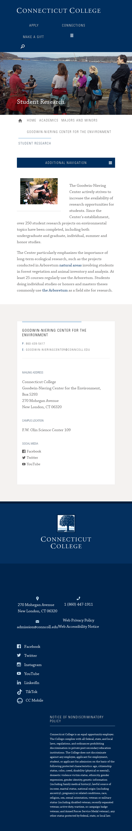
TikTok (31, 691)
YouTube (33, 464)
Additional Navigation (66, 163)
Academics (48, 120)
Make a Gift (33, 37)
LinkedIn (31, 682)
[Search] (36, 45)
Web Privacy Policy (78, 620)
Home (21, 121)
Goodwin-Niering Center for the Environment (69, 132)
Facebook (34, 451)
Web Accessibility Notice (78, 626)
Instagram (33, 664)
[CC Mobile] (30, 701)
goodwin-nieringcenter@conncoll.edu (56, 349)
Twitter (32, 457)
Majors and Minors (79, 120)
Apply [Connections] (34, 25)
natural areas (70, 265)
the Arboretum (55, 290)
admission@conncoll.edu (37, 627)
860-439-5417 (33, 343)
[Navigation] (75, 35)
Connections (73, 25)
